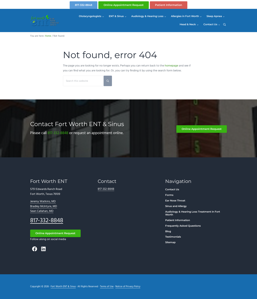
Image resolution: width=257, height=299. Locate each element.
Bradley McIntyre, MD (43, 206)
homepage (171, 65)
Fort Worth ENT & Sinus (63, 287)
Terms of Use (107, 287)
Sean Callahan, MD (41, 211)
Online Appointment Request (124, 5)
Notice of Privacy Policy (127, 287)
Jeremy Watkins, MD (43, 201)
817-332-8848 (83, 5)
